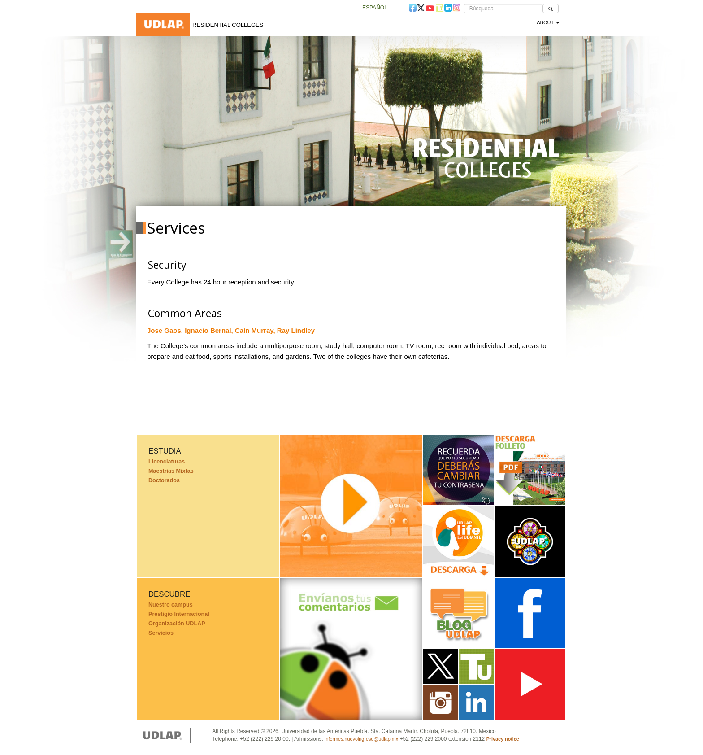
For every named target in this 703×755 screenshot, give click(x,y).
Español (374, 7)
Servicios (161, 633)
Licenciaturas (166, 461)
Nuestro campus (170, 605)
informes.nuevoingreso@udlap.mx (361, 739)
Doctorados (164, 480)
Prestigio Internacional (178, 614)
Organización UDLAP (176, 623)
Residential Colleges (227, 25)
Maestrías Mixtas (171, 471)
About (548, 22)
